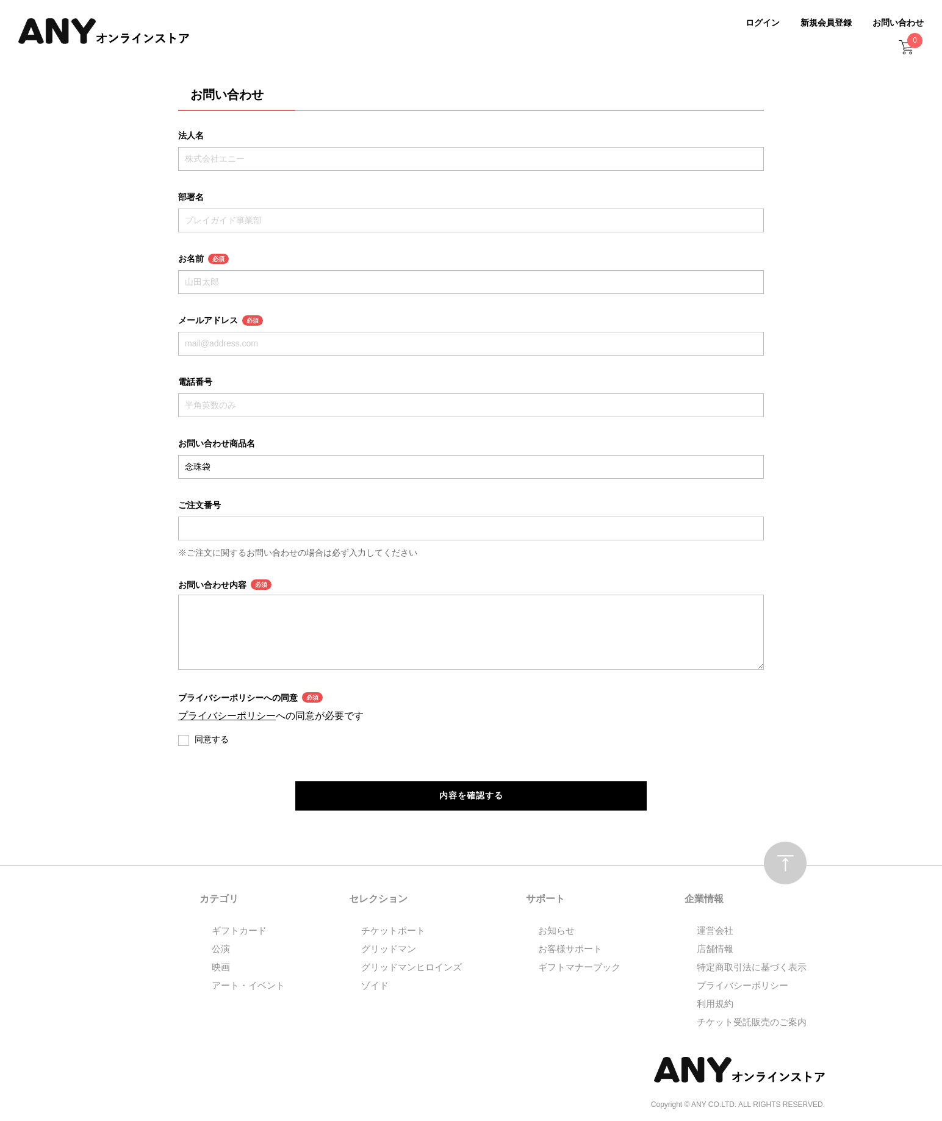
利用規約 (715, 1004)
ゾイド (375, 986)
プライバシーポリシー (227, 716)
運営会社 (715, 931)
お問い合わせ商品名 (216, 443)
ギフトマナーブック (579, 967)
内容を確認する (471, 796)
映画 (221, 967)
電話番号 (195, 382)
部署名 (191, 197)
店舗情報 (715, 949)
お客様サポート (570, 949)
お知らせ (556, 931)
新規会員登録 (826, 22)
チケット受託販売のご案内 (752, 1022)
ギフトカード (239, 931)
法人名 (191, 135)
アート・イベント (248, 986)
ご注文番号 (199, 505)
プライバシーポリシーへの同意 (250, 697)
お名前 (203, 259)
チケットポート (393, 931)
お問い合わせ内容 (224, 584)
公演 (221, 949)
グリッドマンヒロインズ (411, 967)
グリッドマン (388, 949)
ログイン (763, 22)
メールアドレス (220, 320)
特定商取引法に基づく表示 (752, 967)
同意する (212, 739)
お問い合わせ (898, 22)
